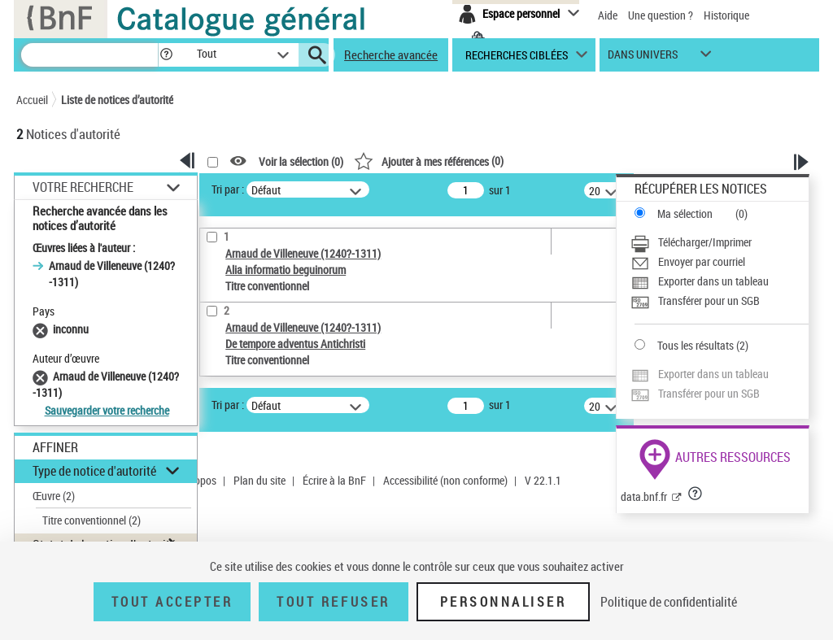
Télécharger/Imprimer (705, 242)
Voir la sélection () (301, 161)
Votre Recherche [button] (83, 187)
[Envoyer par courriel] (719, 262)
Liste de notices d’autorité (117, 99)
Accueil (32, 99)
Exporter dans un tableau (713, 281)
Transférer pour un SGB (709, 300)
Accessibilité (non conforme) (445, 480)
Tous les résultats (695, 345)
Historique (726, 15)
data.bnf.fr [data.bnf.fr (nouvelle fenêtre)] (644, 496)
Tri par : (228, 189)
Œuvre (54, 495)
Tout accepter (172, 602)
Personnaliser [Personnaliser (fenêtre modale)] (503, 602)
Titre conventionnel (91, 520)
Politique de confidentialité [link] (668, 602)
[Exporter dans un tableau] (719, 281)
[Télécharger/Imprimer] (719, 242)
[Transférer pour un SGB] (719, 301)
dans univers (643, 58)
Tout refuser (333, 602)
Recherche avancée (391, 54)
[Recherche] (89, 55)
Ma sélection (685, 213)
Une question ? (660, 15)
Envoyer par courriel (701, 261)
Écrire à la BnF (334, 480)
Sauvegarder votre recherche (107, 410)
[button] (166, 55)
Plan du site (259, 480)
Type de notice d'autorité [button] (94, 471)
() (429, 160)
